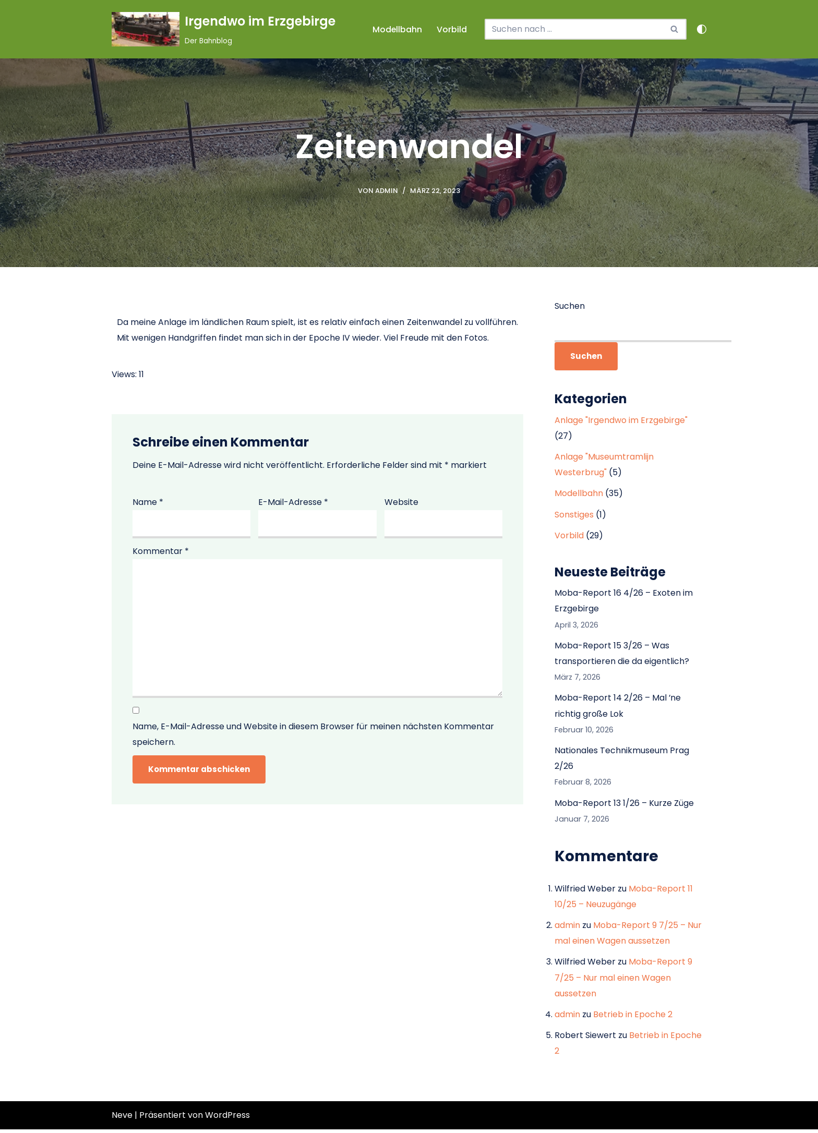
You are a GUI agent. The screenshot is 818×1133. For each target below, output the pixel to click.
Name (148, 502)
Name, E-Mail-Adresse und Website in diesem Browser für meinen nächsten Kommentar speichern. (313, 736)
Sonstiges (574, 515)
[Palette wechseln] (701, 29)
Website (401, 502)
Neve (122, 1119)
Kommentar (161, 552)
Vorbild (452, 29)
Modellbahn (397, 29)
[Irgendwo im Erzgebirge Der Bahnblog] (223, 29)
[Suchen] (574, 29)
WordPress (227, 1119)
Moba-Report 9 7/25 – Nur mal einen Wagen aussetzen (623, 981)
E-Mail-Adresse (293, 502)
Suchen (570, 306)
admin (386, 191)
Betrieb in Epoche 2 (632, 1017)
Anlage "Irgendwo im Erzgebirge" (621, 420)
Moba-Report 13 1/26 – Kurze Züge (624, 805)
